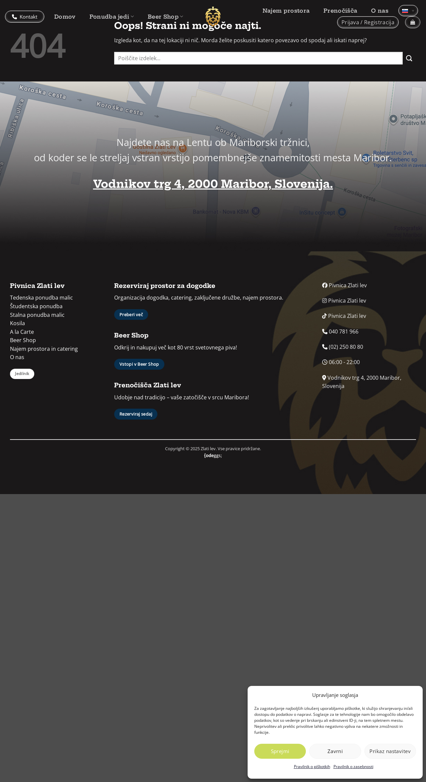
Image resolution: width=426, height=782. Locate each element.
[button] (368, 22)
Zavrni (335, 751)
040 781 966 (340, 331)
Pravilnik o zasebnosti (353, 766)
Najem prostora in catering (44, 348)
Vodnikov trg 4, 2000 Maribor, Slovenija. (213, 184)
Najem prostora (286, 10)
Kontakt (24, 16)
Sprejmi (280, 751)
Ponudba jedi (112, 16)
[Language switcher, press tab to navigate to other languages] (408, 10)
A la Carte (22, 331)
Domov (65, 16)
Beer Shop (165, 16)
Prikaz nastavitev (390, 751)
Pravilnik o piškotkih (312, 766)
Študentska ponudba (36, 306)
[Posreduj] (409, 58)
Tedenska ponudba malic (41, 297)
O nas (379, 10)
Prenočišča (340, 10)
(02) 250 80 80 (342, 346)
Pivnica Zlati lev (344, 285)
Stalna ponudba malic (37, 315)
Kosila (17, 323)
